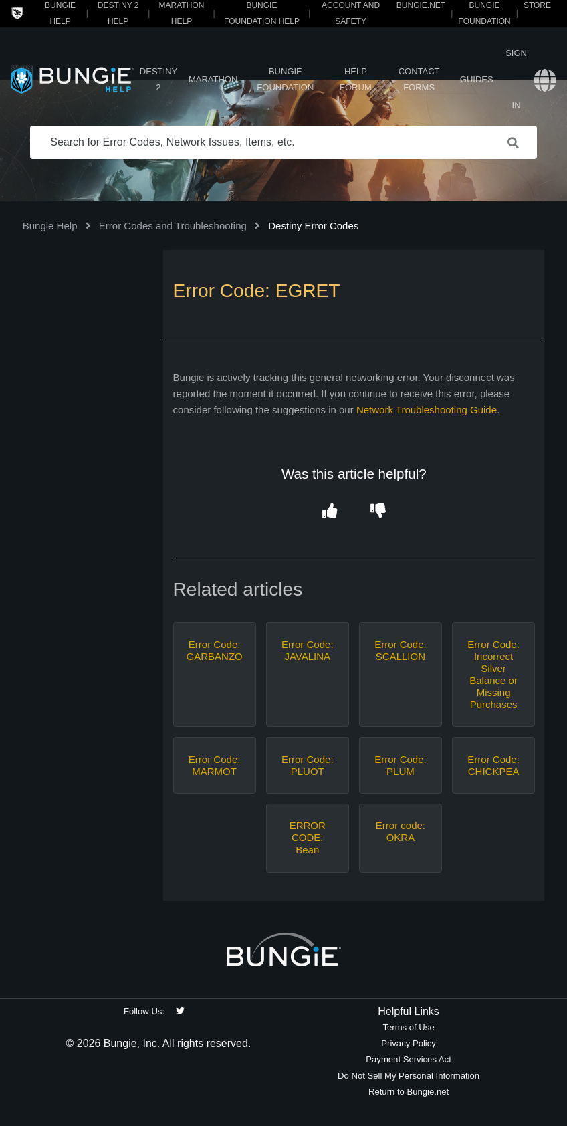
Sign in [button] (516, 79)
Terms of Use (408, 1027)
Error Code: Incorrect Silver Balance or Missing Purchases (493, 674)
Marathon (213, 79)
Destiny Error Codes (313, 225)
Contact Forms (419, 79)
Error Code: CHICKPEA (493, 765)
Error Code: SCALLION (400, 650)
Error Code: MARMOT (215, 765)
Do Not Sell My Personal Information (408, 1076)
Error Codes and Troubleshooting (173, 225)
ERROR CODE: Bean (308, 837)
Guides (476, 79)
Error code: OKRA (400, 831)
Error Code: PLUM (400, 765)
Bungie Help (50, 225)
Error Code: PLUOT (307, 765)
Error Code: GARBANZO (215, 650)
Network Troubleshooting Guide (426, 409)
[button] (330, 511)
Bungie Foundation (285, 79)
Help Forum (356, 79)
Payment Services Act (408, 1059)
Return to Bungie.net (408, 1092)
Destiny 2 (158, 79)
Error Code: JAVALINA (307, 650)
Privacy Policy (408, 1043)
